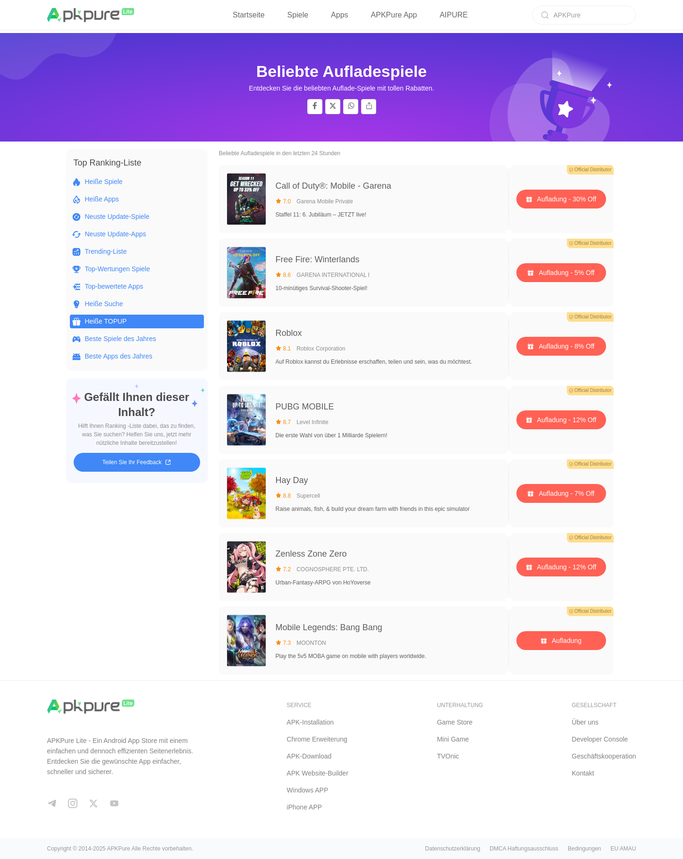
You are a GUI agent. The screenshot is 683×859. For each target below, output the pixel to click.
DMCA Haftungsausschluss (523, 848)
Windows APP (307, 790)
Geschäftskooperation (604, 756)
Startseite (249, 15)
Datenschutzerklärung (453, 848)
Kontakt (583, 773)
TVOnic (448, 756)
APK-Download (309, 756)
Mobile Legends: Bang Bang (329, 627)
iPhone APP (304, 807)
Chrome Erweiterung (317, 739)
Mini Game (453, 739)
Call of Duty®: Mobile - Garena (333, 186)
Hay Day (292, 480)
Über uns (585, 722)
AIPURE (453, 15)
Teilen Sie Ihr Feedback (136, 462)
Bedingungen (584, 848)
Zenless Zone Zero (311, 554)
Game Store (454, 722)
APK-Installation (310, 722)
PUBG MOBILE (305, 406)
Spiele (297, 15)
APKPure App (394, 15)
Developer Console (600, 739)
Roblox (289, 333)
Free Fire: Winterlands (318, 259)
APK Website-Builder (317, 773)
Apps (339, 15)
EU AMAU (623, 848)
